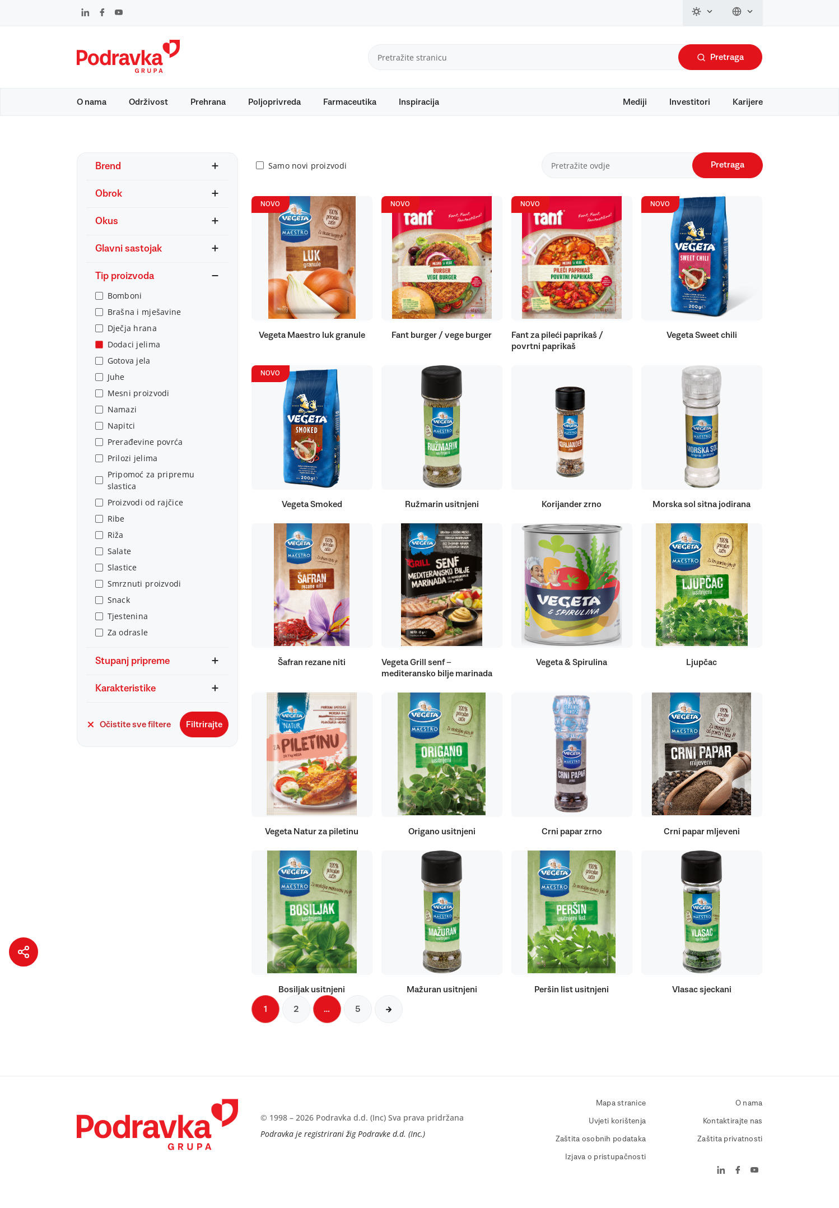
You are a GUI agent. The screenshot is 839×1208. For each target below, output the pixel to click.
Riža (116, 540)
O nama (91, 101)
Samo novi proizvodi (307, 171)
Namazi (122, 415)
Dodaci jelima (134, 350)
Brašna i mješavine (144, 317)
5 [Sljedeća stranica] (358, 1014)
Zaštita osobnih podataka (601, 1145)
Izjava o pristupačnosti (605, 1163)
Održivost (148, 101)
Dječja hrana (132, 333)
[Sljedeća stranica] (389, 1015)
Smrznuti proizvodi (144, 589)
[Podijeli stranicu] (23, 952)
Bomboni (125, 301)
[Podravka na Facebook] (102, 13)
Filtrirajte (204, 730)
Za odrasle (128, 638)
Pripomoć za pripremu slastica (151, 486)
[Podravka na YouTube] (119, 13)
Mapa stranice (621, 1109)
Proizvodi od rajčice (146, 508)
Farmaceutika (349, 101)
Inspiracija (419, 101)
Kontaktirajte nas (733, 1127)
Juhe (116, 382)
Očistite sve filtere (128, 730)
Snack (119, 605)
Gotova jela (129, 366)
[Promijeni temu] (703, 13)
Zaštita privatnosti (729, 1145)
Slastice (122, 573)
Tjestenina (128, 621)
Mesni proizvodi (139, 398)
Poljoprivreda (274, 101)
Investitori (689, 101)
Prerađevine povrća (145, 447)
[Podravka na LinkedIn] (85, 13)
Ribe (116, 524)
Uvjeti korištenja (617, 1127)
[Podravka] (128, 70)
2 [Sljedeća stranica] (296, 1014)
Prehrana (208, 101)
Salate (120, 556)
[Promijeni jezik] (743, 13)
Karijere (748, 101)
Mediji (635, 101)
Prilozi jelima (133, 463)
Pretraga (720, 57)
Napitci (122, 431)
